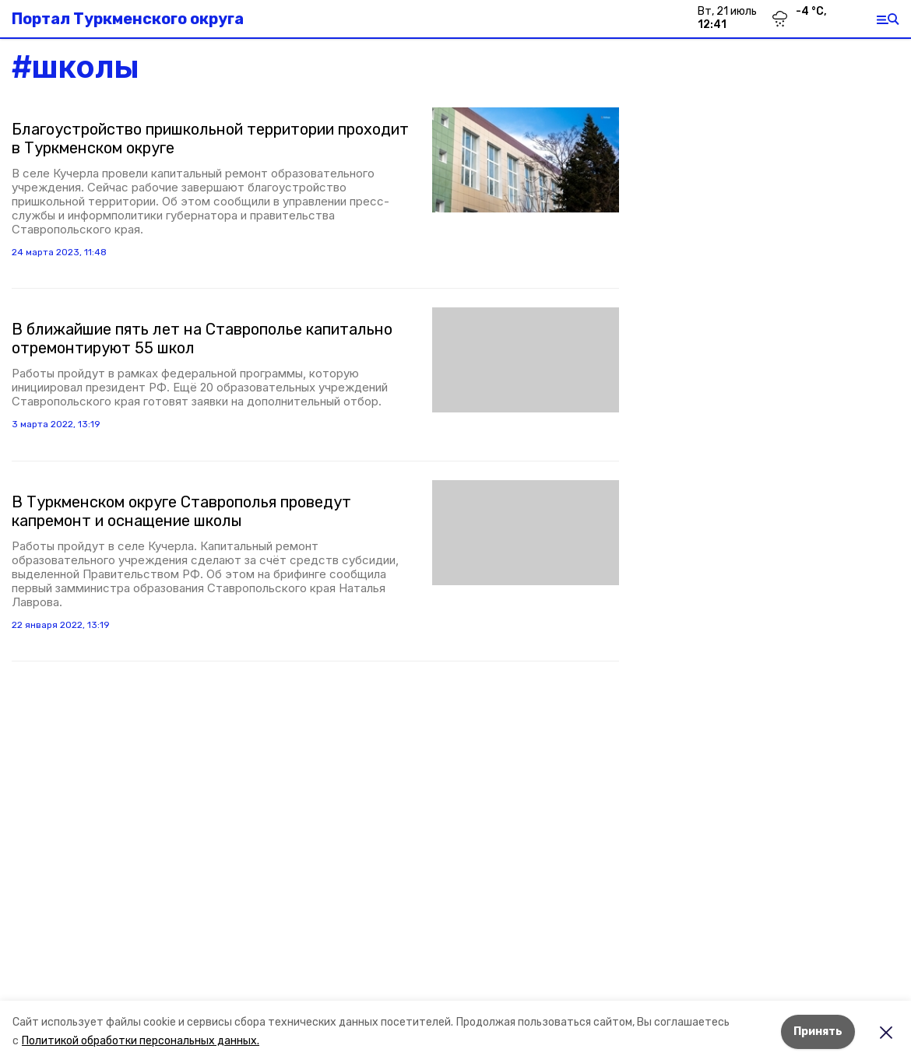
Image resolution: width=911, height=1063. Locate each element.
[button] (525, 159)
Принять (817, 1031)
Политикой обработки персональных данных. (140, 1040)
